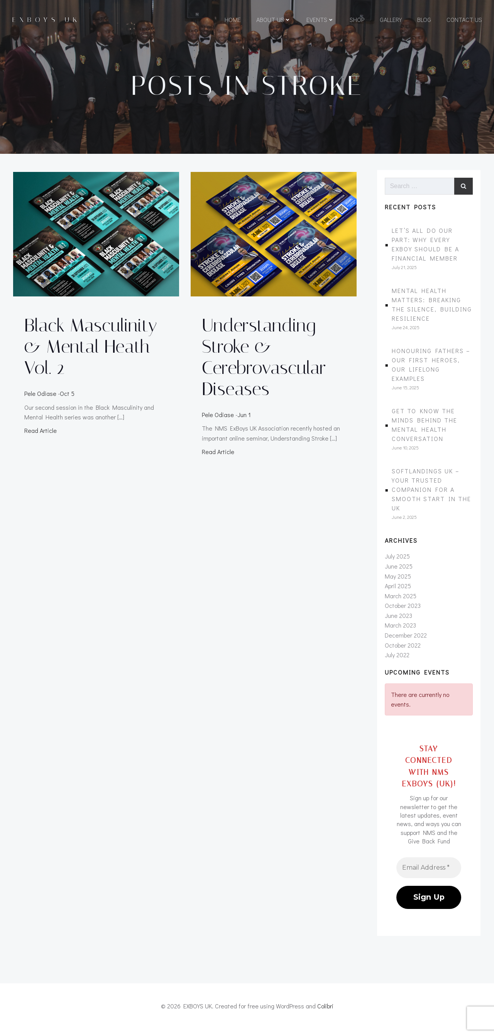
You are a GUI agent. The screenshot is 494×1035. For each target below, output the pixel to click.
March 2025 (400, 600)
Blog (424, 20)
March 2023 (400, 630)
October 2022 (402, 649)
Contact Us (464, 20)
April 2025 (397, 590)
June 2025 (398, 570)
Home (232, 20)
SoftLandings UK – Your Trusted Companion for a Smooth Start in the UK (431, 493)
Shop (356, 20)
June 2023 (398, 620)
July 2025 (396, 561)
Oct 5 (66, 396)
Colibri (325, 1012)
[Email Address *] (429, 871)
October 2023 (402, 610)
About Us (273, 20)
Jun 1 (244, 418)
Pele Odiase (40, 396)
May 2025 (397, 580)
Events (320, 20)
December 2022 (405, 640)
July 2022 (396, 659)
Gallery (390, 20)
